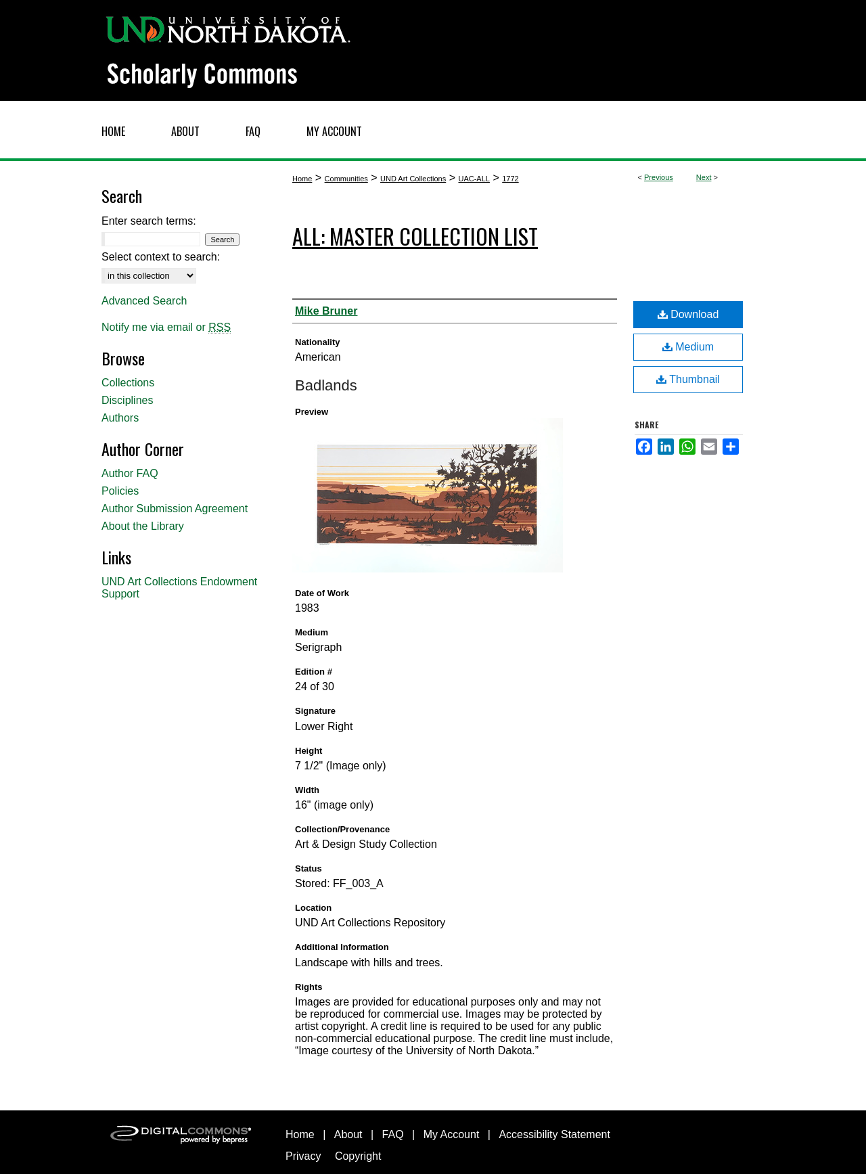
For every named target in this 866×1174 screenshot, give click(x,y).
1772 (510, 179)
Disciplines (127, 400)
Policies (120, 491)
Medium (688, 347)
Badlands (326, 385)
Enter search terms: (148, 221)
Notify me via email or (166, 327)
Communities (346, 179)
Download (688, 314)
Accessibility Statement (554, 1134)
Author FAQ (129, 473)
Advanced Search (144, 301)
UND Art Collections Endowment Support (179, 588)
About (348, 1134)
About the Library (142, 526)
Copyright (358, 1156)
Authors (120, 418)
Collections (127, 382)
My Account (452, 1134)
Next (704, 177)
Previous (658, 177)
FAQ (393, 1134)
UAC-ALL (473, 179)
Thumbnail (688, 379)
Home (302, 179)
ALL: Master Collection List (415, 236)
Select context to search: (160, 257)
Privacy (303, 1156)
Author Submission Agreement (174, 508)
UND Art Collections (413, 179)
